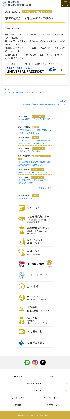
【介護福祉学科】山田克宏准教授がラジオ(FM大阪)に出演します (34, 181)
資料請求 (17, 404)
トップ (18, 376)
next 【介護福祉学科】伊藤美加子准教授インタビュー (43, 102)
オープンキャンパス (35, 390)
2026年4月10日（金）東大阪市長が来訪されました (34, 120)
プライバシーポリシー (52, 397)
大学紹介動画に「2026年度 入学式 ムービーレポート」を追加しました (35, 131)
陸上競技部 (36, 156)
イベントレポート (38, 116)
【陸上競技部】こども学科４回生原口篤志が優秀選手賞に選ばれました (34, 163)
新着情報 (26, 12)
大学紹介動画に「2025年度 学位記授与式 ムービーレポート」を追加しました (34, 141)
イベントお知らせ (38, 148)
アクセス (52, 376)
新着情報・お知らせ (35, 383)
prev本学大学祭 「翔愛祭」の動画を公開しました (25, 90)
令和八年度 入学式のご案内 (29, 151)
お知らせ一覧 (45, 187)
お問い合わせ (52, 404)
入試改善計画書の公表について (30, 198)
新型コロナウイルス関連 (41, 12)
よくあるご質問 (18, 397)
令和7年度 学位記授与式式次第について (34, 172)
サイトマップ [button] (65, 4)
